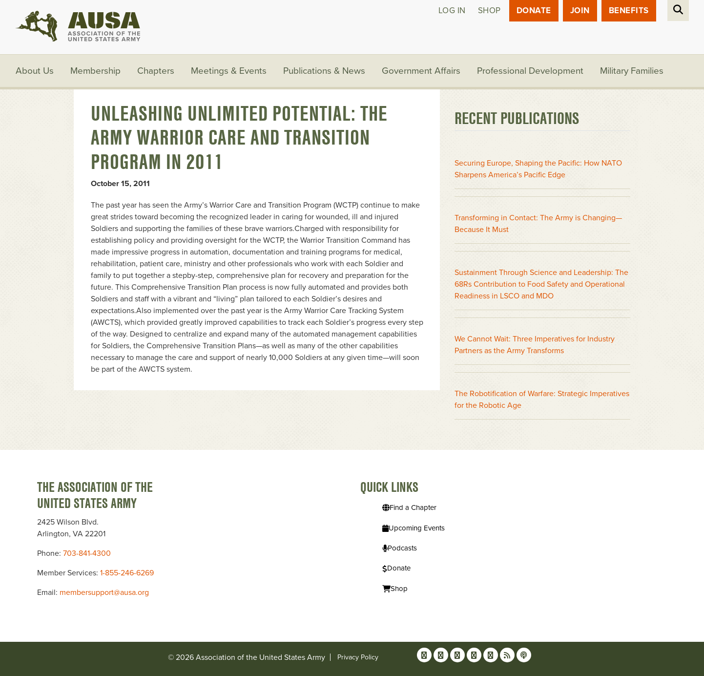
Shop (489, 10)
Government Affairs (421, 70)
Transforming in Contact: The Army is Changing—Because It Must (538, 223)
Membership (95, 70)
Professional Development (530, 70)
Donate (534, 10)
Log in (452, 10)
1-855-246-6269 (127, 573)
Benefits (629, 10)
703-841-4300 (87, 553)
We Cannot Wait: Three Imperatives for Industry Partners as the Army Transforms (535, 345)
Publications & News (324, 70)
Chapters (155, 70)
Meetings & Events (229, 70)
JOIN (580, 10)
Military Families (631, 70)
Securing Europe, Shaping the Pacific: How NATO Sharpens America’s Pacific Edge (538, 169)
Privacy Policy (357, 657)
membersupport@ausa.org (104, 592)
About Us (35, 70)
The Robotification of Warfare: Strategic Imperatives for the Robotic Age (542, 399)
